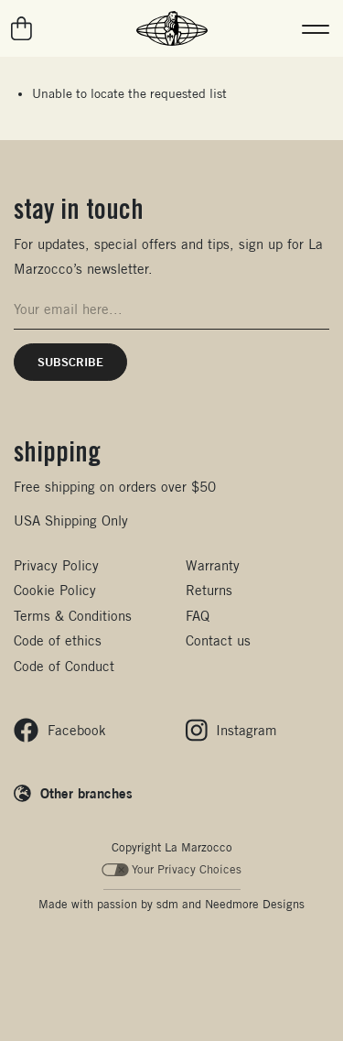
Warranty (213, 565)
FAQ (197, 616)
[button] (315, 28)
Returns (209, 590)
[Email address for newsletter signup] (171, 310)
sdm (167, 904)
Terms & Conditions (73, 616)
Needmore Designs (255, 904)
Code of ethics (58, 640)
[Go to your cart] (22, 28)
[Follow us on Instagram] (232, 730)
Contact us (218, 640)
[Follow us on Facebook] (60, 730)
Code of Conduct (64, 666)
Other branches (86, 793)
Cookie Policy (55, 590)
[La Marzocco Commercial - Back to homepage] (172, 28)
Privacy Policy (56, 565)
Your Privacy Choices (171, 869)
